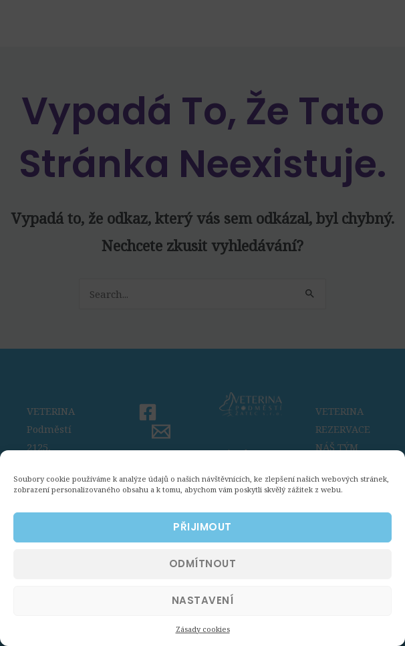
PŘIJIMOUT (202, 536)
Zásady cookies (203, 638)
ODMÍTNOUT (203, 573)
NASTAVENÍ (203, 610)
